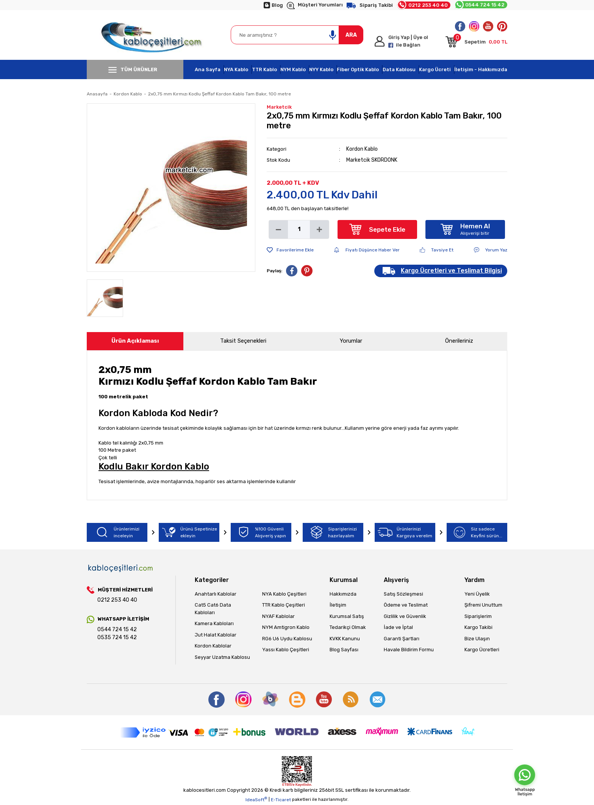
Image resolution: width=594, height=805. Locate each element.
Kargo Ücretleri (481, 649)
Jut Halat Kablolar (215, 635)
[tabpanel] (171, 187)
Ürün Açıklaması (135, 340)
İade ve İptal (398, 627)
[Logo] (153, 35)
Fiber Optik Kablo (358, 69)
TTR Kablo (264, 69)
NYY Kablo (321, 69)
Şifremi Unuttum (483, 605)
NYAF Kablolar (278, 616)
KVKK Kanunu (345, 638)
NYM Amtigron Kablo (286, 627)
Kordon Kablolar (213, 646)
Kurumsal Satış (347, 616)
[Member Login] (407, 41)
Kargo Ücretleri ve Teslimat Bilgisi (451, 270)
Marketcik (279, 107)
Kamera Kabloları (214, 623)
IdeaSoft (256, 799)
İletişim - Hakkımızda (480, 69)
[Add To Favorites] (290, 249)
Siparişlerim (478, 616)
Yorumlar (351, 340)
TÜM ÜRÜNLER (132, 69)
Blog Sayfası (344, 649)
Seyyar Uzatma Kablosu (222, 657)
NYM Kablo (293, 69)
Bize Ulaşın (477, 638)
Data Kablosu (399, 69)
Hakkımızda (343, 594)
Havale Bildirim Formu (409, 649)
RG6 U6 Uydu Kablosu (287, 638)
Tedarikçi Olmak (348, 627)
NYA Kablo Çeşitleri (284, 594)
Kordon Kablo (362, 149)
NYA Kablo (236, 69)
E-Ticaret (281, 799)
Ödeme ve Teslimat (406, 605)
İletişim (338, 605)
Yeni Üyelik (477, 594)
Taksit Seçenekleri (243, 340)
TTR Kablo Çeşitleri (283, 605)
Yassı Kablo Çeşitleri (285, 649)
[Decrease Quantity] (278, 229)
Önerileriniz (459, 340)
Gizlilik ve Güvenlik (405, 616)
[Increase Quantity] (319, 229)
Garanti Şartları (401, 638)
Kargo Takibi (478, 627)
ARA (351, 35)
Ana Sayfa (207, 69)
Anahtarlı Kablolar (215, 594)
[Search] (297, 34)
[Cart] (476, 43)
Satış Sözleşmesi (403, 594)
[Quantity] (299, 229)
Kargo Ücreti (435, 69)
